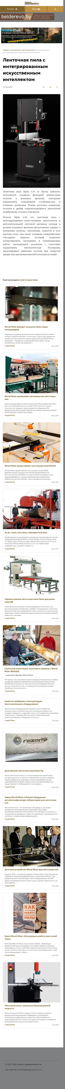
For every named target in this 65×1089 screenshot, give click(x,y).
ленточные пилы (28, 50)
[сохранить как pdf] (57, 87)
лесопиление (15, 50)
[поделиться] (43, 87)
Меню (36, 9)
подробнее (10, 346)
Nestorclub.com (36, 1070)
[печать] (50, 87)
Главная (6, 50)
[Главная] (32, 3)
